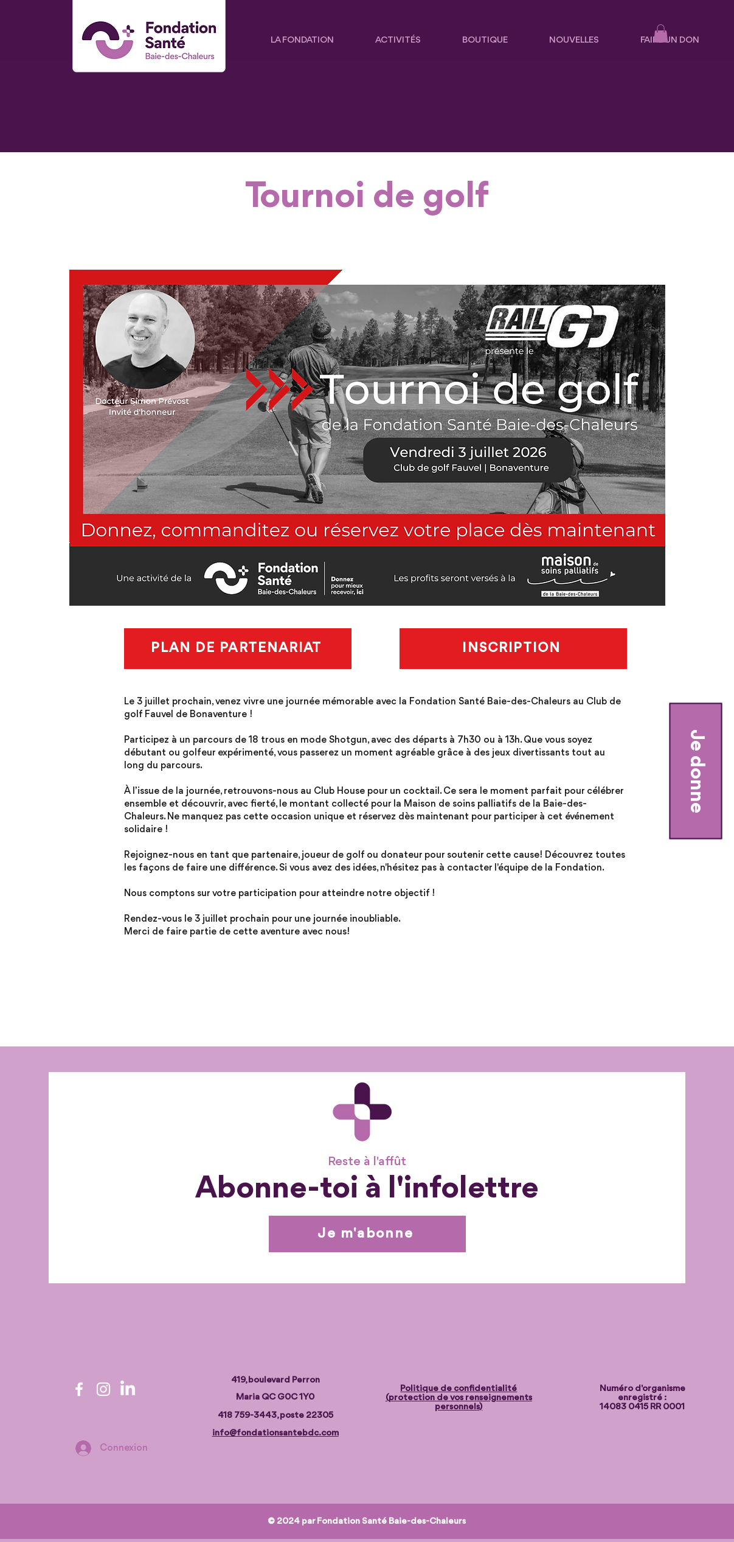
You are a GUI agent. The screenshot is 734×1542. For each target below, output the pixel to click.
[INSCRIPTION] (513, 648)
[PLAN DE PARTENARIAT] (237, 648)
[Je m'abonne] (367, 1234)
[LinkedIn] (128, 1389)
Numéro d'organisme (642, 1388)
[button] (660, 33)
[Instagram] (103, 1389)
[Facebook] (79, 1389)
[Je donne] (695, 771)
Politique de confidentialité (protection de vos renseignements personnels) (459, 1398)
